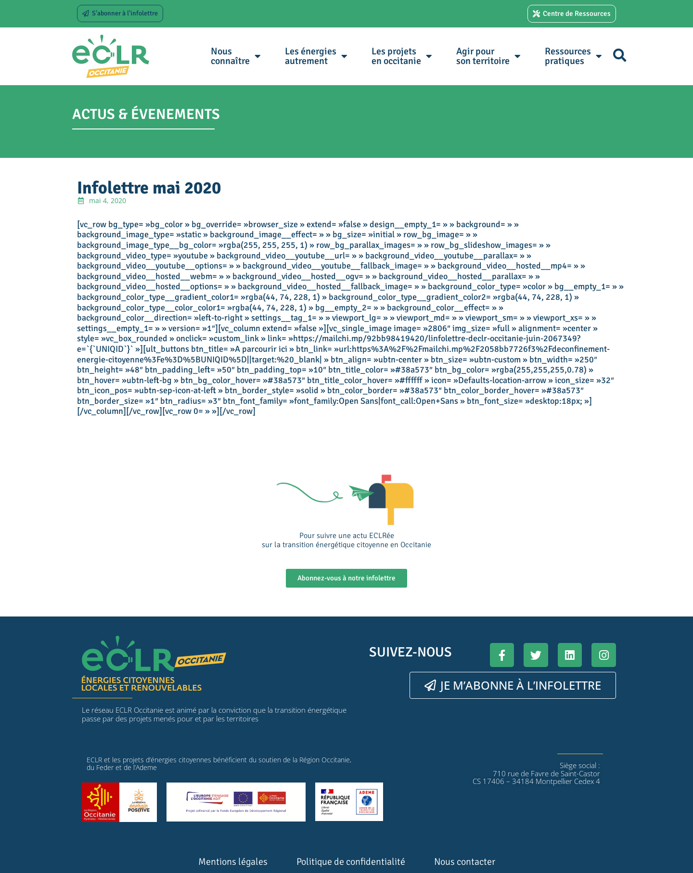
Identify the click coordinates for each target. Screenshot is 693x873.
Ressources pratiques (573, 56)
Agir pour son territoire (488, 56)
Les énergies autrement (316, 56)
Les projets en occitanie (402, 56)
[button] (620, 55)
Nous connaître (236, 56)
